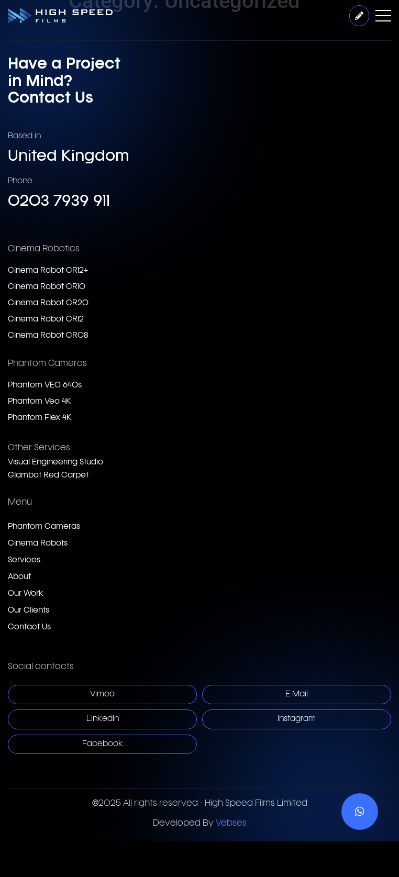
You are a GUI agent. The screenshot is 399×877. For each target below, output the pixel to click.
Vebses (231, 823)
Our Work (25, 594)
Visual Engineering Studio (55, 462)
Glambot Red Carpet (48, 475)
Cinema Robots (38, 543)
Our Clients (28, 610)
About (19, 577)
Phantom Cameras (44, 527)
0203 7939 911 (59, 201)
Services (24, 560)
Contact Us (29, 627)
